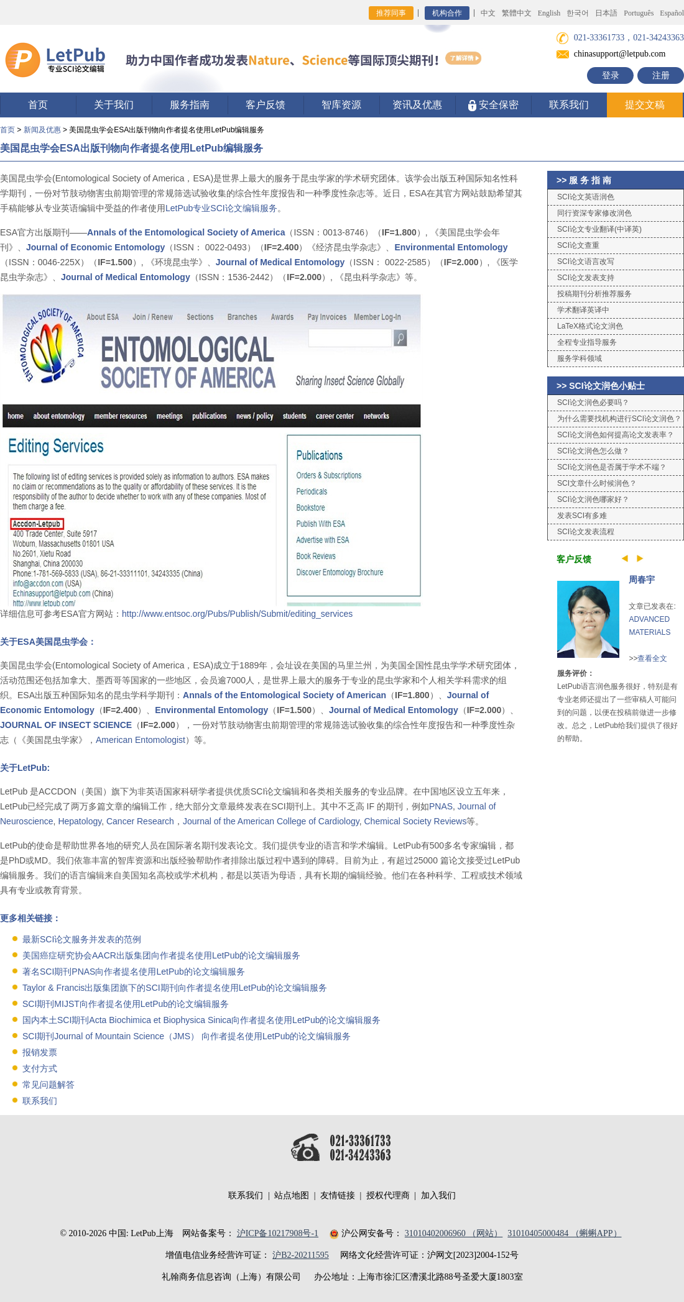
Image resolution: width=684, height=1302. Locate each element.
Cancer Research (140, 821)
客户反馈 (265, 104)
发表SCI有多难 (582, 515)
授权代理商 (388, 1195)
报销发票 (39, 1052)
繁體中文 (517, 13)
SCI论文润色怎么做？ (593, 451)
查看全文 (652, 658)
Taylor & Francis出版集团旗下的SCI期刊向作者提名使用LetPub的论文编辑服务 (174, 988)
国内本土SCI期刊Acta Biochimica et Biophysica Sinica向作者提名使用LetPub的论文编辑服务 (201, 1020)
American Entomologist (140, 740)
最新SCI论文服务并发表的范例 (81, 939)
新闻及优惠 (42, 129)
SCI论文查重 (578, 245)
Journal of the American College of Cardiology (271, 821)
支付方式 (39, 1068)
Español (672, 13)
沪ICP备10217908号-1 (277, 1233)
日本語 (606, 13)
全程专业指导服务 (587, 342)
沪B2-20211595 (300, 1255)
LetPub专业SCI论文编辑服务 (221, 208)
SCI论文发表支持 (585, 277)
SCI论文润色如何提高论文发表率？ (615, 434)
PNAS (441, 806)
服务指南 (190, 104)
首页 (38, 104)
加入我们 (438, 1195)
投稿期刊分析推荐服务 (594, 293)
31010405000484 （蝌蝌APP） (564, 1233)
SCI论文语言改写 (585, 261)
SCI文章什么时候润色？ (597, 483)
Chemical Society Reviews (415, 821)
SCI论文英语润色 (585, 197)
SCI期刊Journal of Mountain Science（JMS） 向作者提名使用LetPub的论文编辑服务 (186, 1036)
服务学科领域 (579, 358)
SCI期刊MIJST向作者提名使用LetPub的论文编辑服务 (125, 1004)
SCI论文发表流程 (585, 531)
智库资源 (341, 104)
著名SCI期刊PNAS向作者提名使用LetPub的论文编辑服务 (133, 972)
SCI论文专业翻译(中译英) (599, 229)
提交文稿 (645, 104)
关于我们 (114, 104)
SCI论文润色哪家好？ (593, 499)
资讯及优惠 (417, 104)
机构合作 (447, 13)
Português (639, 13)
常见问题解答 (48, 1085)
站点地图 (291, 1195)
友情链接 (337, 1195)
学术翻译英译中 (583, 310)
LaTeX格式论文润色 (590, 326)
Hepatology (79, 821)
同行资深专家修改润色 (594, 213)
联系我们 (569, 104)
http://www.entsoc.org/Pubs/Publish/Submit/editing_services (237, 614)
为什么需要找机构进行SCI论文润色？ (619, 418)
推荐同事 (391, 13)
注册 (661, 75)
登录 (610, 75)
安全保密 (493, 105)
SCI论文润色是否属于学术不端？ (612, 467)
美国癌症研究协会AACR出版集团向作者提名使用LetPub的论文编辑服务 (161, 955)
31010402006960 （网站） (454, 1233)
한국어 (577, 13)
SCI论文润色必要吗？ (593, 402)
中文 (488, 13)
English (549, 13)
